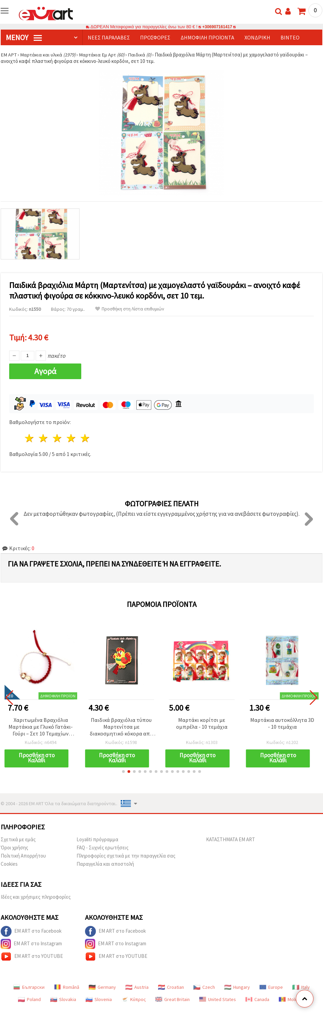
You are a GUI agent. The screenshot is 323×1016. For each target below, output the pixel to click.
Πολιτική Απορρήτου (23, 855)
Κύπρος (133, 999)
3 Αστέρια (58, 438)
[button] (123, 771)
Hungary (237, 987)
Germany (102, 987)
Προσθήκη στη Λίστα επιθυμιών (129, 308)
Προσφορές (155, 37)
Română (66, 987)
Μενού (24, 37)
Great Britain (172, 999)
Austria (137, 987)
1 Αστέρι (30, 438)
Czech (204, 987)
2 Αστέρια (44, 438)
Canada (257, 999)
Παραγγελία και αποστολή (105, 864)
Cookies (9, 864)
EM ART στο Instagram (31, 944)
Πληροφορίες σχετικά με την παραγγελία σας (125, 855)
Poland (29, 999)
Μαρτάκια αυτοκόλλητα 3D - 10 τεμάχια (282, 723)
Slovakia (63, 999)
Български (29, 987)
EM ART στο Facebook (31, 931)
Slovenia (99, 999)
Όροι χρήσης (14, 847)
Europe (271, 987)
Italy (301, 987)
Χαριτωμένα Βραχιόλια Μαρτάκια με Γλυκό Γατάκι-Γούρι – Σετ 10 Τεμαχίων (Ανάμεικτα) (40, 727)
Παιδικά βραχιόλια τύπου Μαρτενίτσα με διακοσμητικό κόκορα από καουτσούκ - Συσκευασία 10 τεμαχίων (121, 727)
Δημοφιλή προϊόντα (207, 37)
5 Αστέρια (85, 438)
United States (217, 999)
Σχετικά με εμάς (18, 839)
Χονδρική (257, 37)
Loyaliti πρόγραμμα (97, 839)
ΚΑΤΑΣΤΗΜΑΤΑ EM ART (230, 839)
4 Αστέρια (71, 438)
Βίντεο (290, 37)
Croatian (171, 987)
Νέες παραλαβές (109, 37)
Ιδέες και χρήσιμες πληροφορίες (36, 897)
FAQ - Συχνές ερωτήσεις (102, 847)
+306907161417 (217, 26)
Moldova (292, 999)
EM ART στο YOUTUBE (32, 956)
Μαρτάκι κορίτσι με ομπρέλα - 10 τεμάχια (201, 723)
